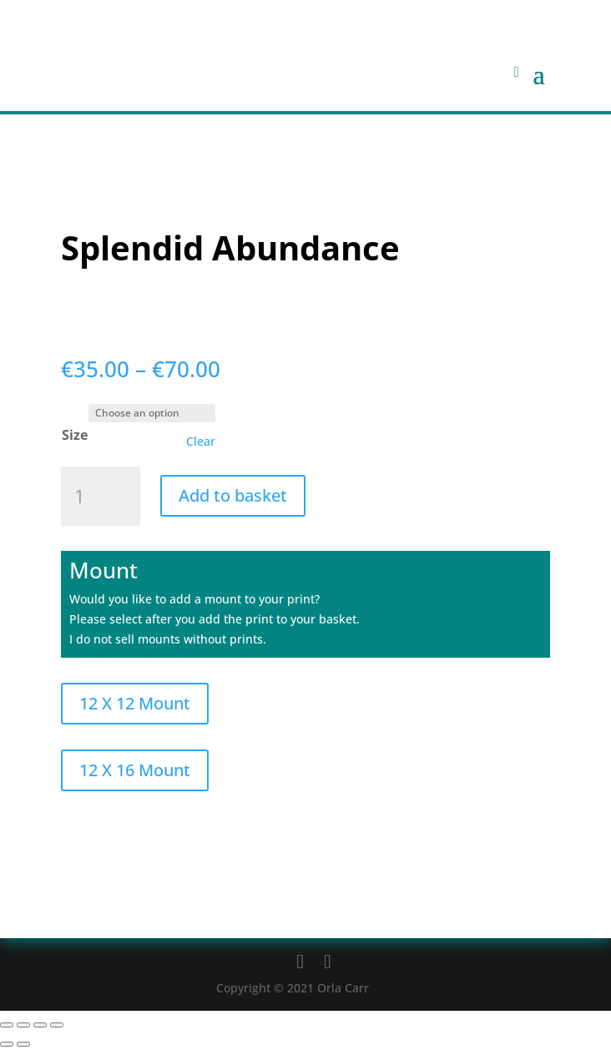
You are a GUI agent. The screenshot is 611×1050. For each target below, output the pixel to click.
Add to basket (233, 495)
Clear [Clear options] (200, 441)
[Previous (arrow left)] (6, 1044)
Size (75, 435)
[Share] (40, 1024)
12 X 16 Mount (134, 770)
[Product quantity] (100, 497)
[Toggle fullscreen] (23, 1024)
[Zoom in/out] (6, 1024)
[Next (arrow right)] (23, 1044)
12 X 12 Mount (134, 703)
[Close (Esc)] (56, 1024)
